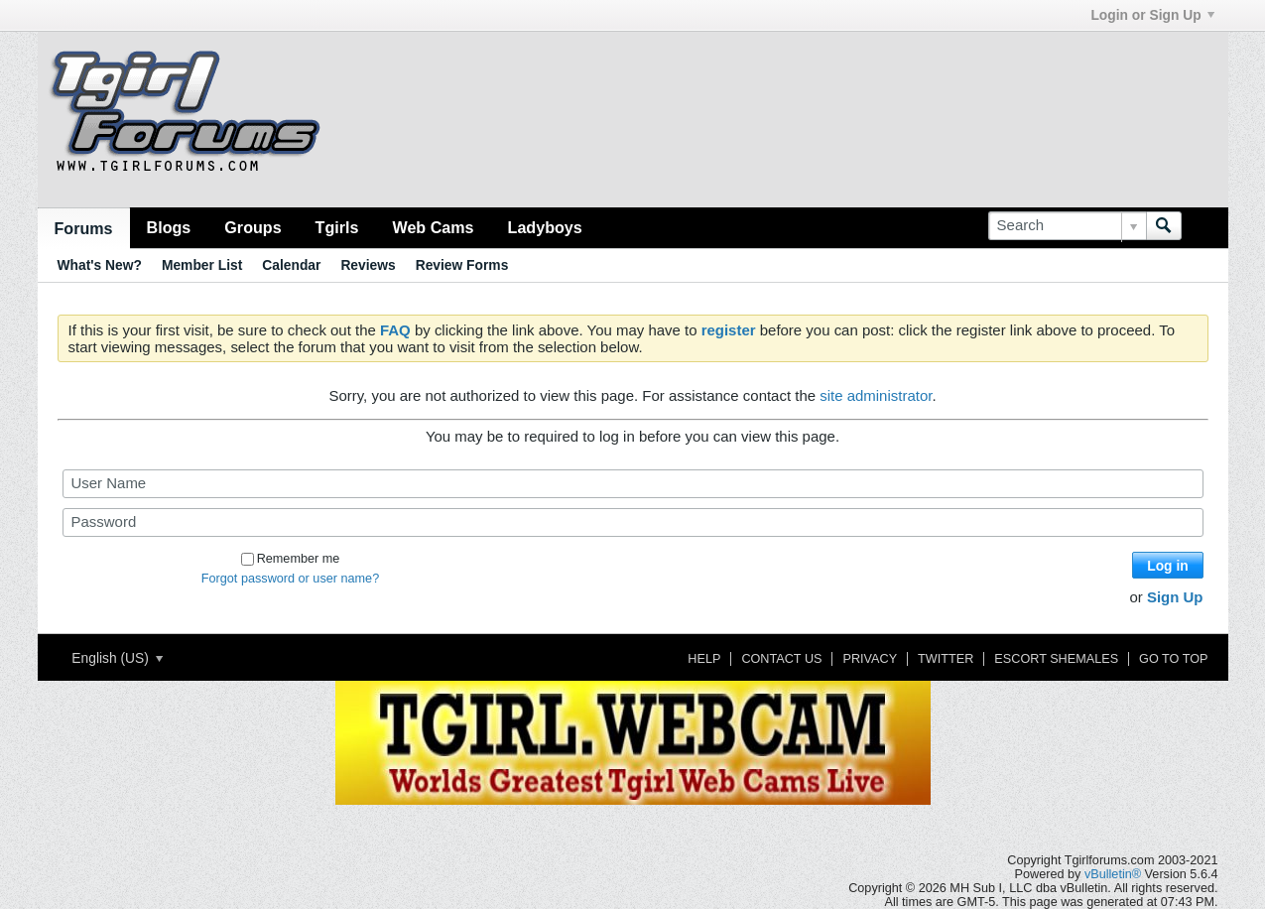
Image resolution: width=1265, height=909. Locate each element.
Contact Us (781, 659)
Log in (1167, 566)
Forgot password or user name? (290, 578)
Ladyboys (545, 227)
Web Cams (432, 227)
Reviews (367, 265)
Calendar (291, 265)
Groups (252, 227)
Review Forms (462, 265)
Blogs (169, 227)
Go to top (1173, 659)
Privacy (869, 659)
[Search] (1067, 225)
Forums (84, 228)
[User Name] (633, 483)
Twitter (945, 659)
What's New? (100, 265)
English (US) (116, 658)
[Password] (633, 522)
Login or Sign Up (1151, 15)
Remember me (290, 559)
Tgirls (337, 227)
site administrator (876, 395)
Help (704, 659)
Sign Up (1175, 596)
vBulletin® (1112, 874)
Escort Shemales (1056, 659)
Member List (202, 265)
